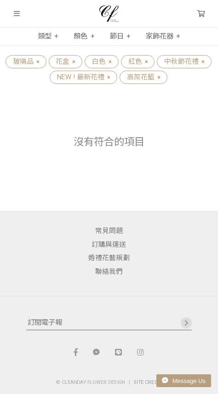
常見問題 (109, 231)
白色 (101, 61)
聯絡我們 (109, 271)
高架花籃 (143, 77)
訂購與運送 (109, 244)
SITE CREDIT (148, 382)
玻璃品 (26, 61)
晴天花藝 (109, 14)
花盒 (65, 61)
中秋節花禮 (184, 61)
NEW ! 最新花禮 (83, 77)
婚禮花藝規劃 (109, 258)
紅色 (138, 61)
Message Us (184, 380)
